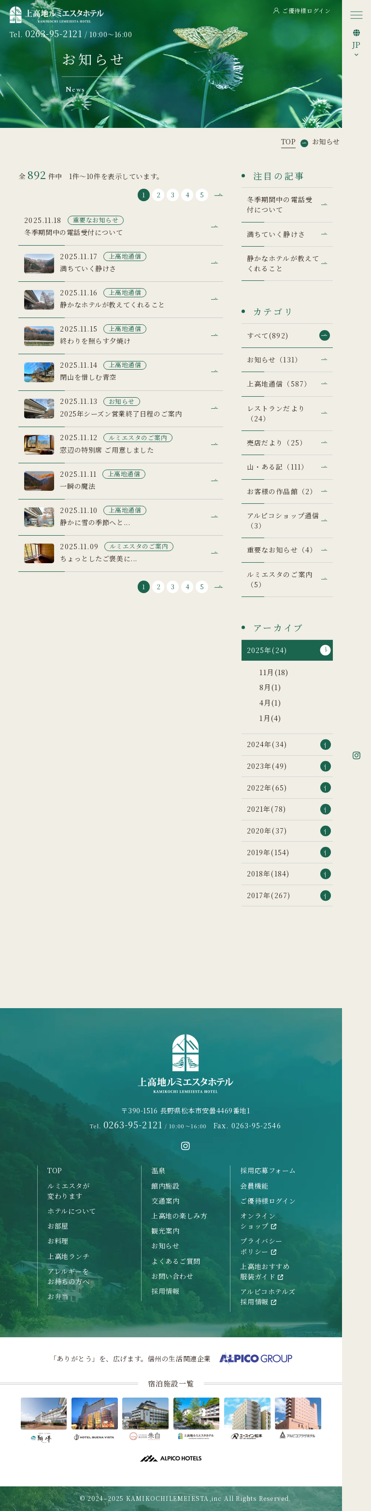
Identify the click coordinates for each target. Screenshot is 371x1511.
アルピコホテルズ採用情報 (268, 1296)
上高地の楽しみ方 (179, 1215)
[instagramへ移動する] (185, 1146)
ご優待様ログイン (302, 10)
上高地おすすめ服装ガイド (264, 1271)
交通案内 (165, 1201)
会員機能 (254, 1186)
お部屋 (58, 1226)
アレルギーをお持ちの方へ (68, 1276)
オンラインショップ (258, 1221)
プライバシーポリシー (261, 1246)
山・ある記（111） (277, 466)
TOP (54, 1170)
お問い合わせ (172, 1276)
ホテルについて (71, 1211)
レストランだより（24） (276, 413)
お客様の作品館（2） (282, 491)
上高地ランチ (68, 1256)
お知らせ (165, 1245)
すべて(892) (267, 335)
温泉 (158, 1170)
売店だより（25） (277, 442)
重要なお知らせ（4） (282, 549)
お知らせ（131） (274, 359)
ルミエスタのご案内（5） (280, 579)
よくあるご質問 (175, 1261)
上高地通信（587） (279, 383)
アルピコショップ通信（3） (283, 520)
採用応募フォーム (268, 1170)
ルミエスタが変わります (68, 1191)
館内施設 (165, 1186)
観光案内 (165, 1230)
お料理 (58, 1241)
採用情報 (165, 1291)
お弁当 (58, 1296)
